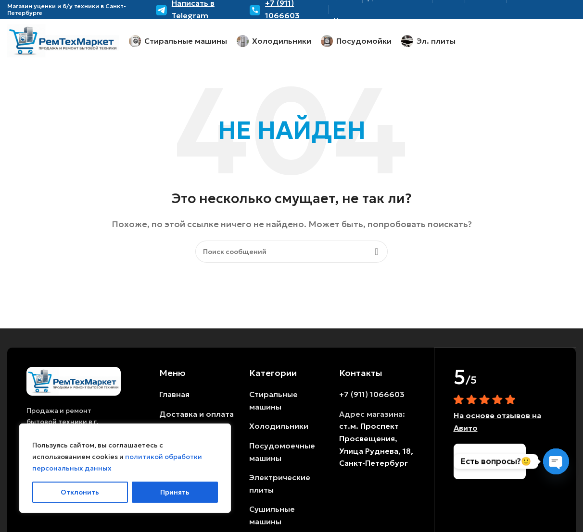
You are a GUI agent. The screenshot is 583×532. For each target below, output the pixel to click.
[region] (125, 468)
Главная (174, 394)
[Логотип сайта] (63, 40)
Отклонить (80, 492)
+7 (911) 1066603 (372, 394)
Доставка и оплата (196, 414)
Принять (175, 492)
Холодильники (278, 426)
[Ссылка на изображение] (73, 380)
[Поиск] (291, 252)
